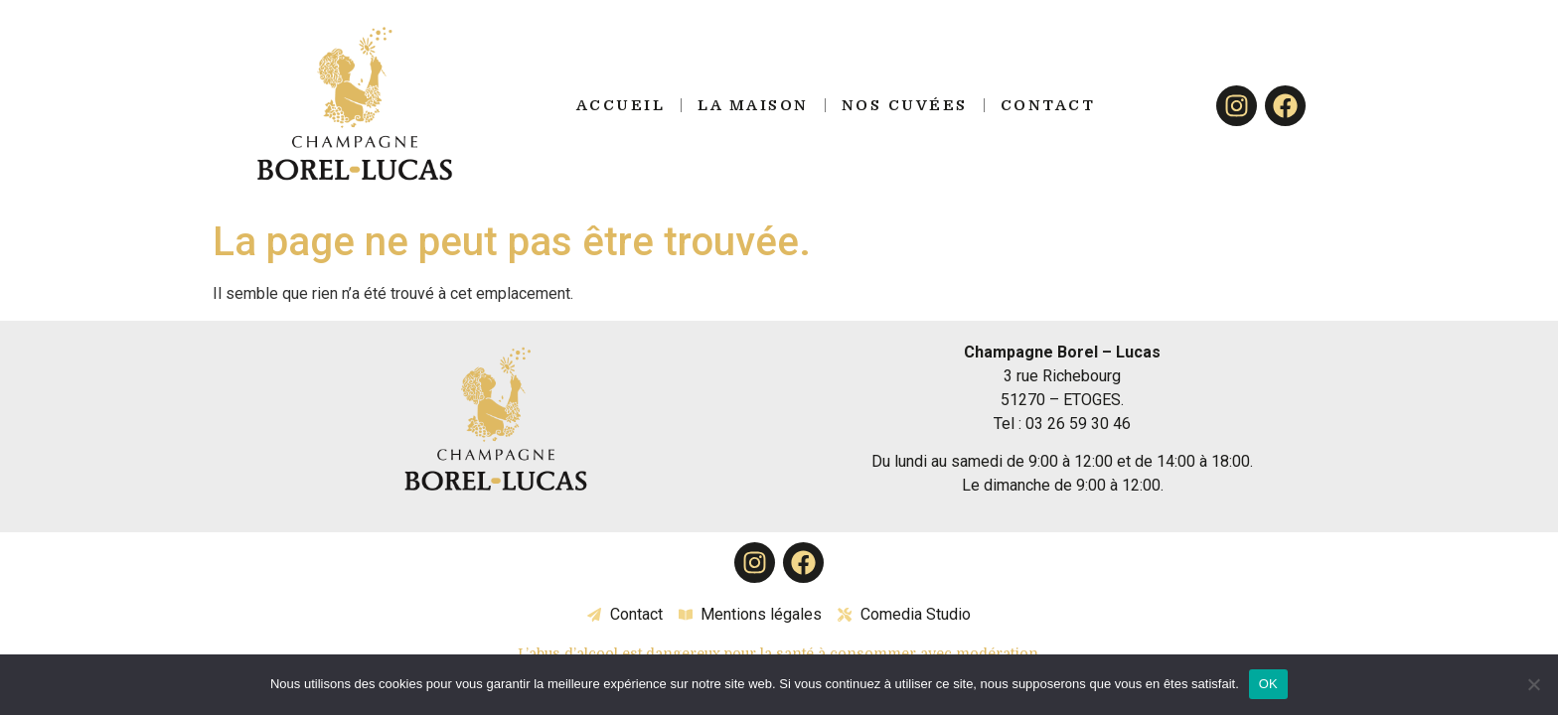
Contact (1048, 105)
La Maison (753, 105)
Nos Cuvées (905, 105)
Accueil (621, 105)
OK (1268, 683)
